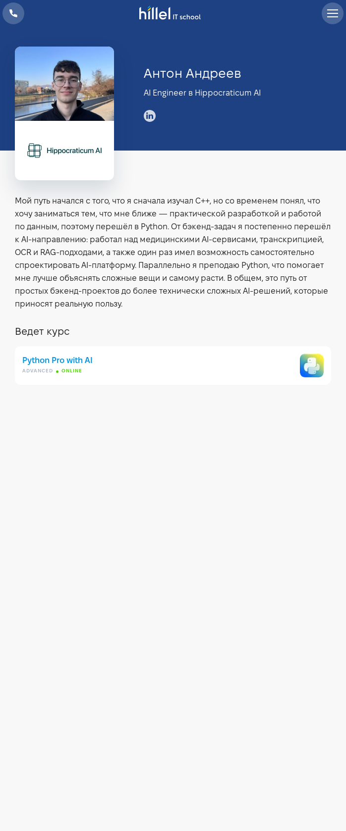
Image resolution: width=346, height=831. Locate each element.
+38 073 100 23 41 (13, 13)
